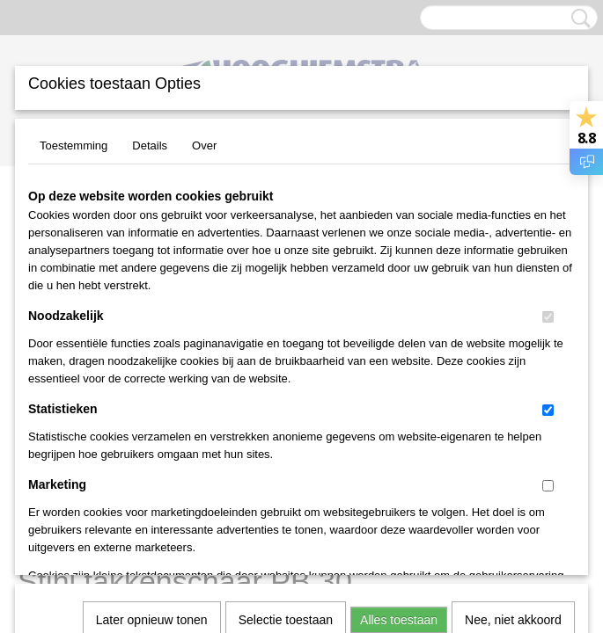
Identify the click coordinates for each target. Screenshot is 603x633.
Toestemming (73, 145)
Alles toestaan (399, 379)
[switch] (548, 317)
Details (149, 145)
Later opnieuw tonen (152, 379)
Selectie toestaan (286, 379)
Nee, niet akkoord (513, 379)
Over (204, 145)
